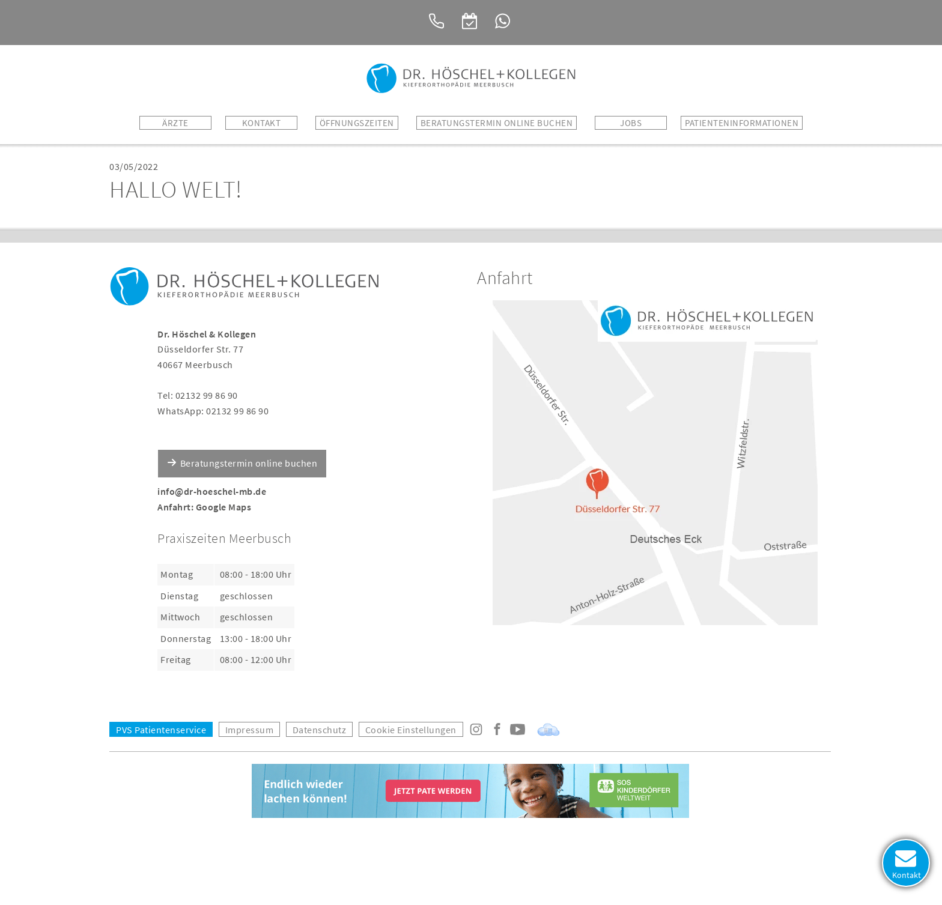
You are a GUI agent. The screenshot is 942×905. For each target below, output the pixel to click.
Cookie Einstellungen (411, 730)
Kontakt (261, 123)
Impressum (249, 730)
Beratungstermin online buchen (249, 463)
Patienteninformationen (741, 123)
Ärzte (175, 123)
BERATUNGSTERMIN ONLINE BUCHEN (497, 123)
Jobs (631, 123)
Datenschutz (320, 730)
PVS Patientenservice (161, 730)
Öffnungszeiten (357, 123)
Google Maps (224, 507)
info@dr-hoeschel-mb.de (211, 491)
